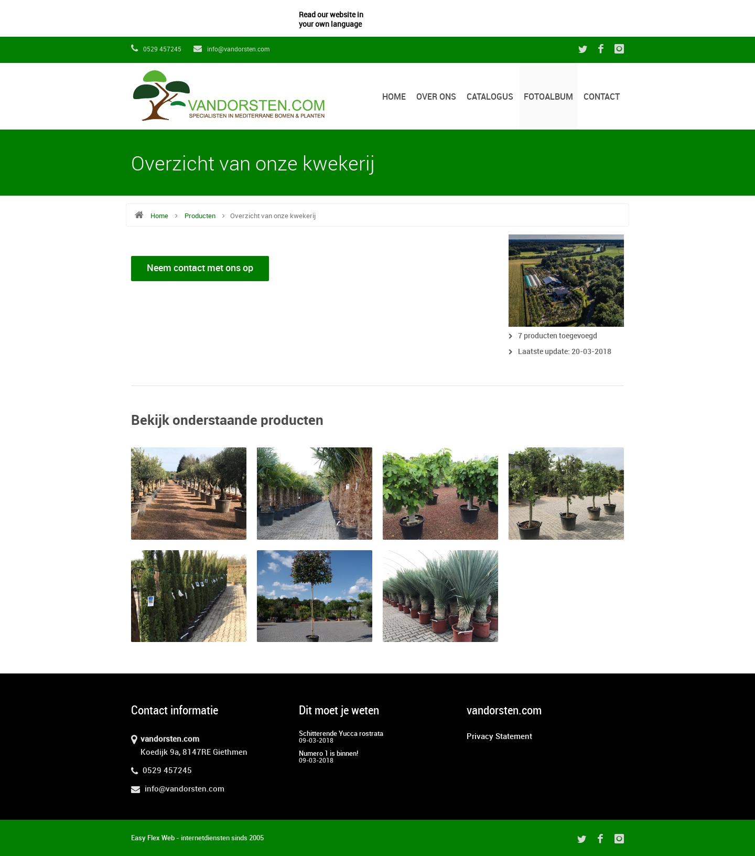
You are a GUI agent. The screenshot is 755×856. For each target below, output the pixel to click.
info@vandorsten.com (231, 49)
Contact (602, 97)
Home (394, 97)
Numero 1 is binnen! (328, 753)
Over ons (436, 97)
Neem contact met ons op (200, 268)
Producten (200, 216)
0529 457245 (156, 49)
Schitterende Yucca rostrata (341, 733)
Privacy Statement (499, 737)
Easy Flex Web (153, 838)
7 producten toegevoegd (557, 336)
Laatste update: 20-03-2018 (564, 352)
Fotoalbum (548, 97)
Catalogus (490, 97)
